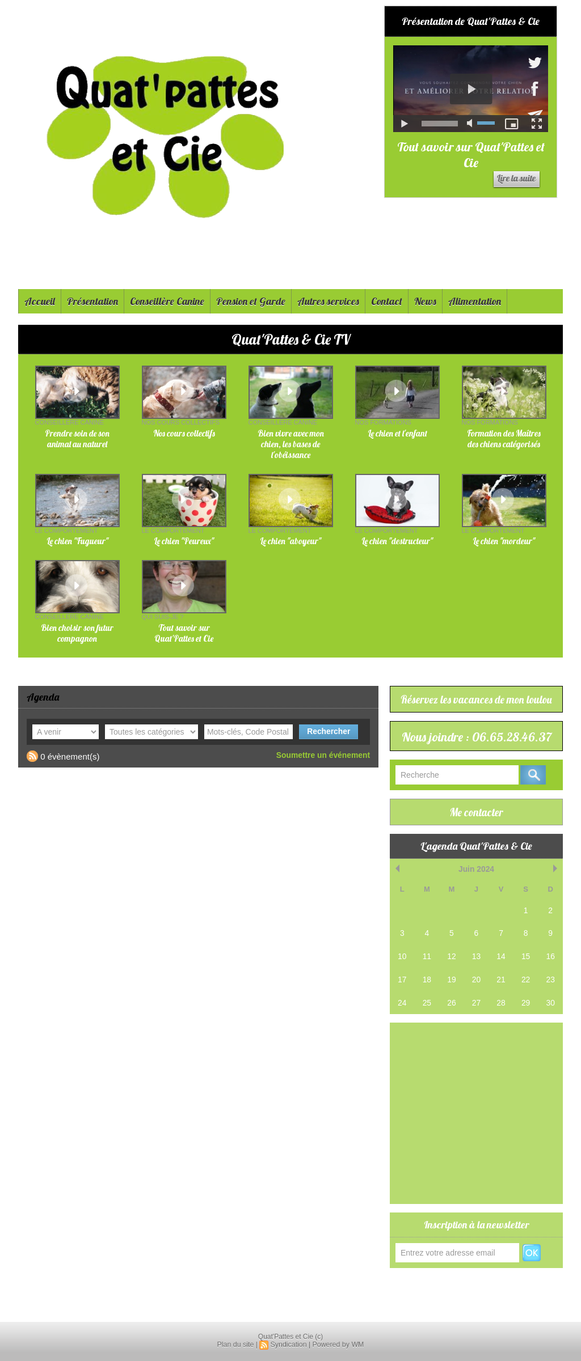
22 (525, 994)
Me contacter (476, 829)
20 (476, 994)
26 (452, 1016)
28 (501, 1016)
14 (501, 972)
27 (476, 1016)
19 (452, 994)
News (425, 301)
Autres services (328, 301)
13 (476, 972)
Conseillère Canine (167, 301)
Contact (386, 301)
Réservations (415, 1300)
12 (452, 972)
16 (550, 972)
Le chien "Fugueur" (77, 541)
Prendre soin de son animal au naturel (77, 439)
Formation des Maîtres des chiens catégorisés (504, 439)
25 (427, 1016)
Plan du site (237, 1345)
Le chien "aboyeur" (290, 541)
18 (427, 994)
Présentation (92, 301)
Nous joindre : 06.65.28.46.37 (476, 744)
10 (402, 972)
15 (525, 972)
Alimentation (474, 301)
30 (550, 1016)
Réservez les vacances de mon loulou (476, 699)
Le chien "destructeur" (397, 541)
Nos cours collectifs (184, 433)
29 (525, 1016)
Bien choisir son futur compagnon (77, 633)
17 (402, 994)
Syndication (288, 1345)
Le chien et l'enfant (397, 433)
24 (402, 1016)
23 (550, 994)
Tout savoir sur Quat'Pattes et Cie (471, 155)
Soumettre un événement (326, 755)
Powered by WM (337, 1345)
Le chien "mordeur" (504, 541)
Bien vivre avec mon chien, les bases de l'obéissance (291, 444)
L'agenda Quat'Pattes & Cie (476, 863)
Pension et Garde (250, 301)
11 (427, 972)
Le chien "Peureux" (184, 541)
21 (501, 994)
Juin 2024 (476, 886)
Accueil (39, 301)
